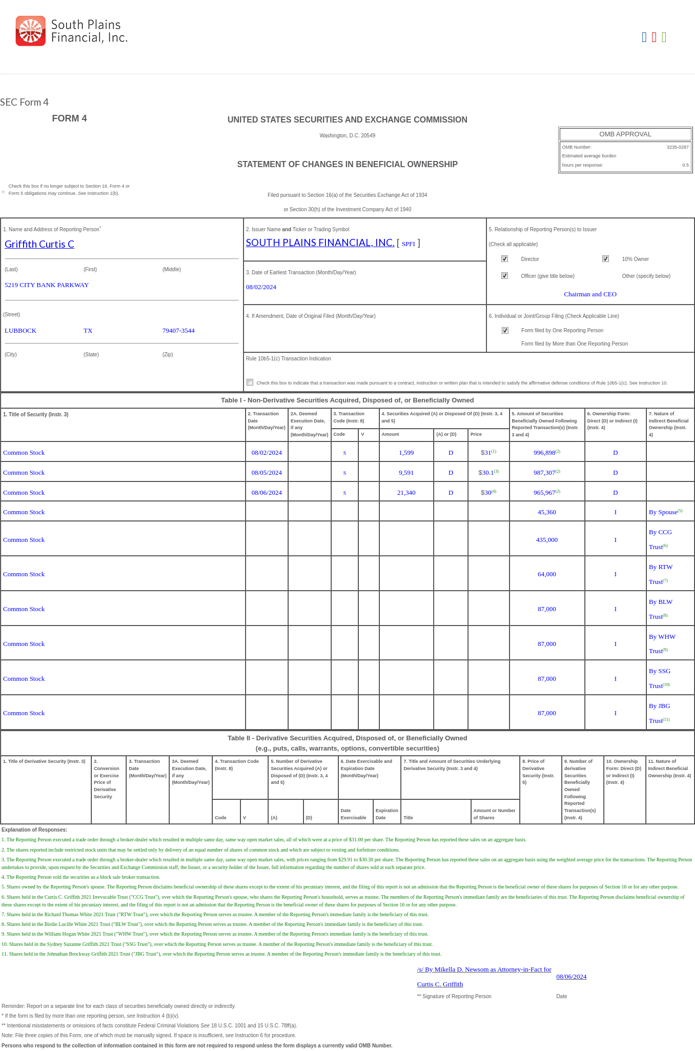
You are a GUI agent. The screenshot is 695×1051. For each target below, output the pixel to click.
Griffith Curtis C (39, 244)
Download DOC (645, 38)
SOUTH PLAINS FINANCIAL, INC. (320, 242)
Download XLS (665, 38)
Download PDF (656, 38)
